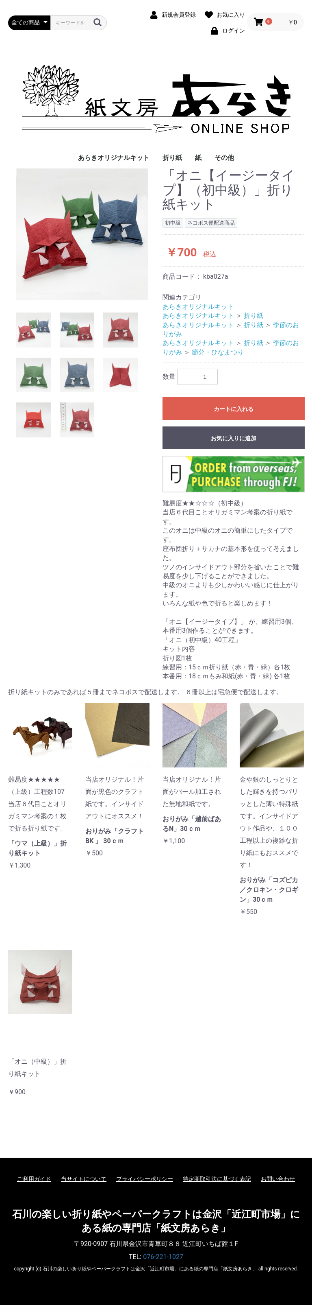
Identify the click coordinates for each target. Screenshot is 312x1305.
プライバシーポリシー (144, 1179)
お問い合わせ (278, 1179)
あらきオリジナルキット (114, 158)
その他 (224, 158)
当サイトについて (83, 1179)
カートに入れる (234, 409)
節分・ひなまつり (218, 352)
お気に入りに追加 (233, 438)
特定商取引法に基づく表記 (217, 1179)
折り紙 (172, 158)
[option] (82, 234)
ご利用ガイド (34, 1179)
